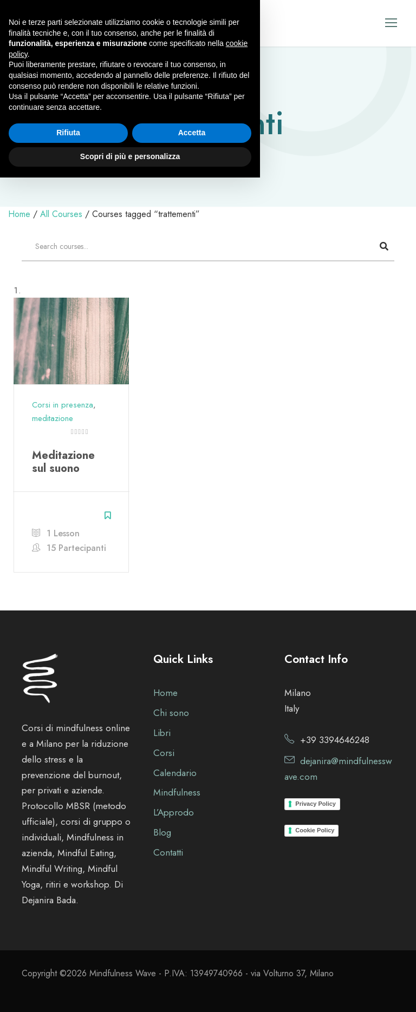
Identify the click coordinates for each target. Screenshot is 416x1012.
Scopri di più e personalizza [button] (130, 991)
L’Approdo (173, 812)
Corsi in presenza (62, 405)
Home (165, 692)
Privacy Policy (315, 803)
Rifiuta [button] (68, 967)
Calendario (175, 772)
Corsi (163, 752)
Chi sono (171, 712)
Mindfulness (176, 792)
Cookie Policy (314, 830)
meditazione (52, 418)
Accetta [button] (192, 967)
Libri (162, 732)
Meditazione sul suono (63, 462)
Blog (162, 832)
